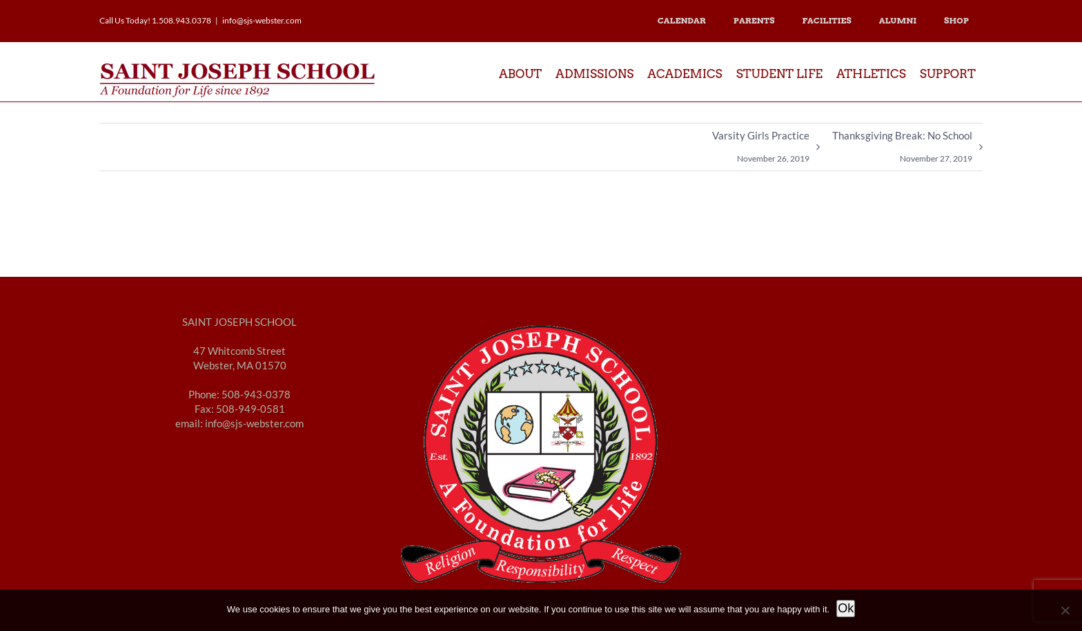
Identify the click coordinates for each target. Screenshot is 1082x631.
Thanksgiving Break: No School (902, 150)
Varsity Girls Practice (760, 150)
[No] (1065, 610)
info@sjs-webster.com (262, 20)
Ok (846, 608)
